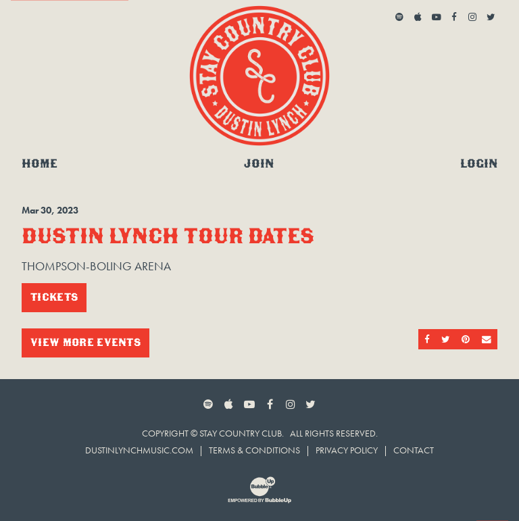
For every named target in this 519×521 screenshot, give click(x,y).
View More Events (85, 342)
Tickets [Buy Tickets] (54, 297)
